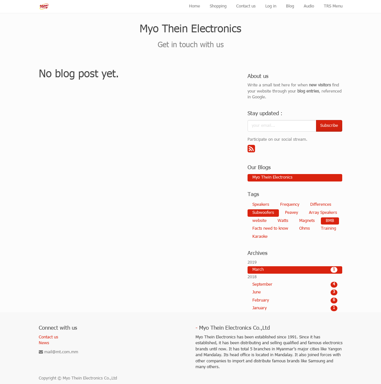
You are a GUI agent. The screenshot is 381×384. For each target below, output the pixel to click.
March (294, 270)
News (44, 343)
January (294, 308)
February (294, 300)
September (294, 285)
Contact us (48, 337)
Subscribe (329, 126)
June (294, 292)
